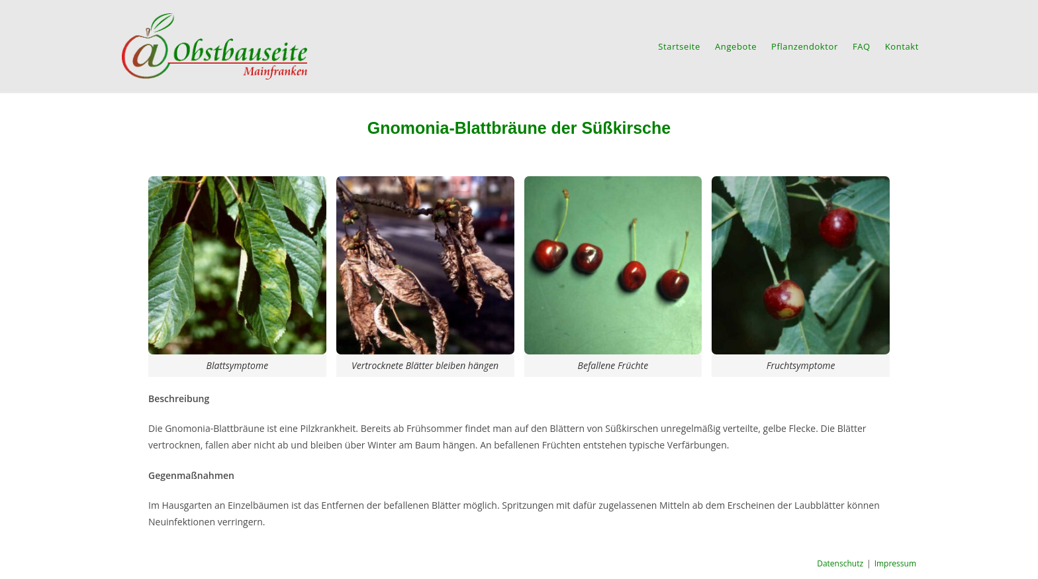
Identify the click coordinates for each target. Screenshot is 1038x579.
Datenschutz (840, 563)
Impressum (895, 563)
